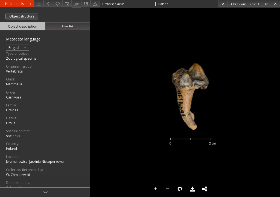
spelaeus (13, 136)
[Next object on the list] (255, 3)
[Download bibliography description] (76, 4)
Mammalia (14, 84)
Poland (11, 148)
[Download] (38, 3)
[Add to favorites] (57, 3)
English (17, 47)
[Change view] (67, 3)
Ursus (10, 123)
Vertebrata (14, 71)
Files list (67, 26)
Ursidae (12, 110)
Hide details (19, 3)
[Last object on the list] (266, 3)
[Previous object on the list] (238, 3)
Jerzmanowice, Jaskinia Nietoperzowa (35, 161)
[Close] (275, 3)
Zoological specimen (22, 58)
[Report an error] (95, 3)
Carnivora (13, 97)
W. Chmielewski (18, 174)
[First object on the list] (223, 3)
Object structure (21, 16)
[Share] (48, 3)
